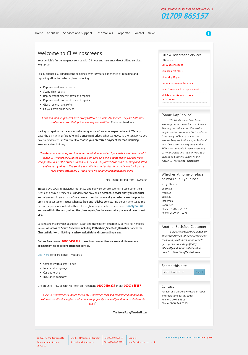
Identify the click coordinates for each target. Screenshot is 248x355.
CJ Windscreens (76, 13)
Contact (139, 33)
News (151, 33)
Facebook (208, 34)
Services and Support (77, 33)
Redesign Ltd (206, 337)
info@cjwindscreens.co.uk (142, 342)
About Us (53, 33)
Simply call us (135, 206)
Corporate (123, 33)
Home (39, 33)
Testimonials (104, 33)
